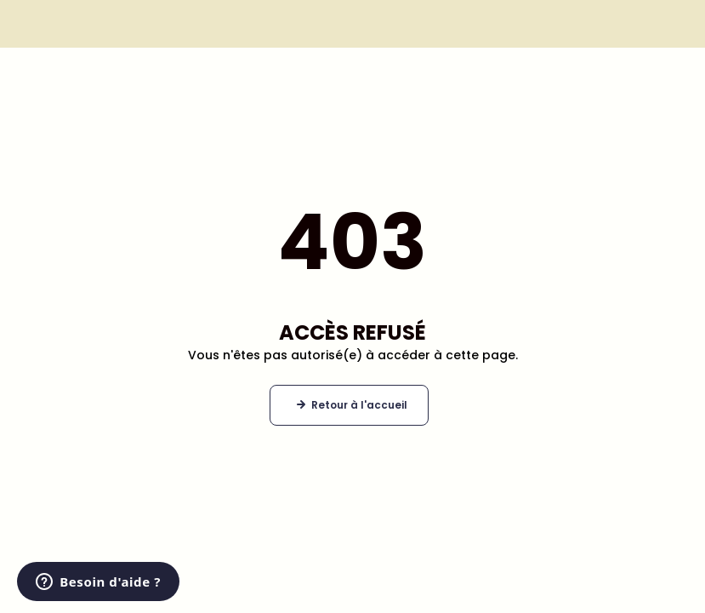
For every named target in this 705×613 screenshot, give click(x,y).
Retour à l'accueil (359, 405)
